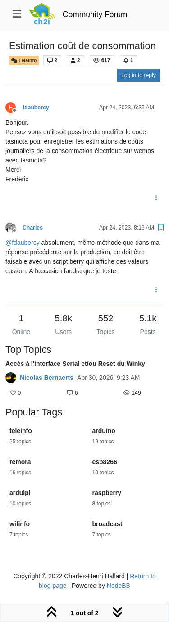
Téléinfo (24, 60)
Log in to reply (138, 75)
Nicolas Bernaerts (46, 377)
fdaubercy (36, 107)
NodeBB (118, 585)
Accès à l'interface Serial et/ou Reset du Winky (75, 363)
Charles (33, 228)
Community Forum (95, 14)
